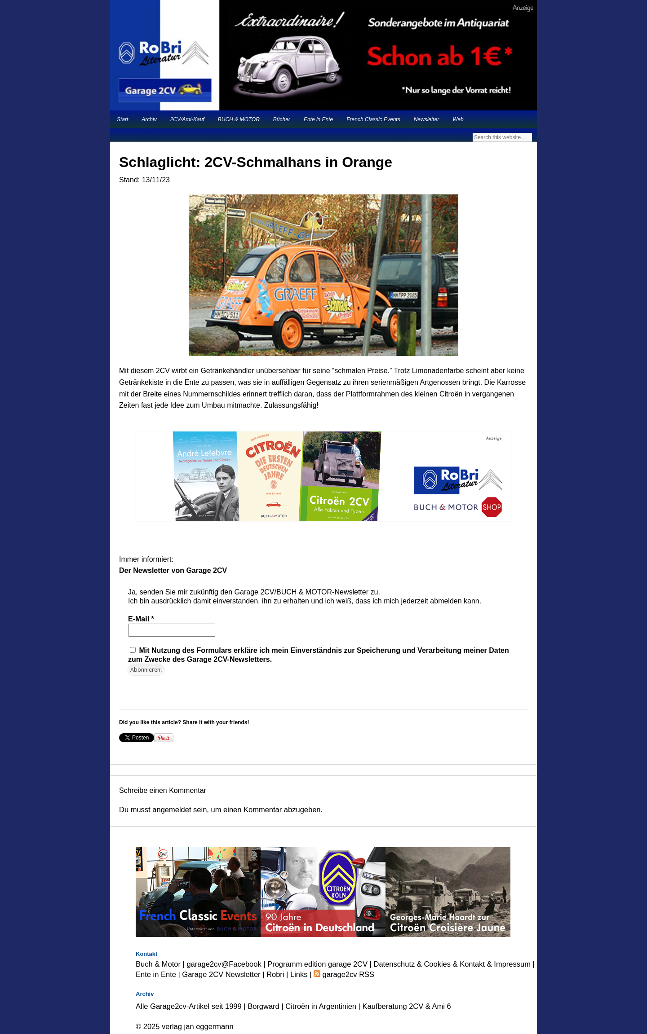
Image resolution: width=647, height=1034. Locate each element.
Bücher (281, 119)
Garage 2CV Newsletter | (224, 974)
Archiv (149, 119)
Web (457, 119)
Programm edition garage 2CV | (320, 964)
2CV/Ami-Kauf (187, 119)
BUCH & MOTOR (239, 119)
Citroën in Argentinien (320, 1006)
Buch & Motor (158, 964)
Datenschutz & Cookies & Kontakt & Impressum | (454, 964)
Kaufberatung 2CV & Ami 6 (407, 1006)
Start (122, 119)
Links (299, 974)
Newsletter (426, 119)
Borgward (263, 1006)
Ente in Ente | (159, 974)
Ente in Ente (318, 119)
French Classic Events (373, 119)
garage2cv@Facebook (223, 964)
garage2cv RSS (347, 974)
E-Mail (141, 619)
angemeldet (171, 809)
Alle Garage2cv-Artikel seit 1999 (189, 1006)
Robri (275, 974)
